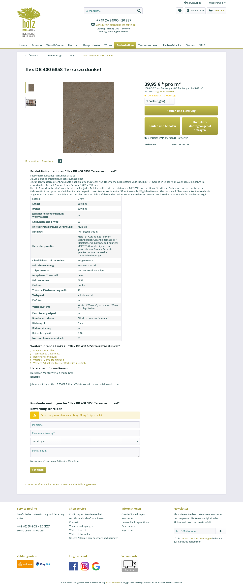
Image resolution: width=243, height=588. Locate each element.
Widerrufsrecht (77, 530)
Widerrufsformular (79, 534)
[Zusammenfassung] (85, 433)
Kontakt (73, 522)
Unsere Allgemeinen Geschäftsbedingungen (93, 538)
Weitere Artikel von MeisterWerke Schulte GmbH (58, 363)
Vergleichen (153, 137)
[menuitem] (113, 20)
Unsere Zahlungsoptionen (136, 522)
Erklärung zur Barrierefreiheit (85, 514)
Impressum (128, 530)
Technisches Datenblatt (45, 353)
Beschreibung (33, 161)
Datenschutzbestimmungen (196, 538)
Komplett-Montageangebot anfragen (199, 126)
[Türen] (108, 45)
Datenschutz (128, 526)
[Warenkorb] (216, 10)
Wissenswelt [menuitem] (216, 2)
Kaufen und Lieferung (181, 111)
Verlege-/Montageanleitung (47, 359)
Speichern (38, 469)
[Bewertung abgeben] (85, 441)
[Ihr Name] (85, 424)
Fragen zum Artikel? (42, 350)
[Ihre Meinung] (85, 452)
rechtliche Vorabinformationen (86, 518)
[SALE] (202, 45)
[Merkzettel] (179, 10)
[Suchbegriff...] (113, 10)
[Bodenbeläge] (125, 45)
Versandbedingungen (81, 526)
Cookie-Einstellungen (133, 514)
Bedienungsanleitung (43, 356)
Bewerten (181, 137)
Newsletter (128, 518)
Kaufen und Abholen (162, 126)
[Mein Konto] (195, 10)
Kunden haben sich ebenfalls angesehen (73, 484)
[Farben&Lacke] (172, 45)
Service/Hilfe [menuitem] (193, 2)
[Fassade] (36, 45)
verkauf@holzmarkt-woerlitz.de (116, 25)
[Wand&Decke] (55, 45)
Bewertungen (51, 161)
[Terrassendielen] (148, 45)
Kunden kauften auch (37, 484)
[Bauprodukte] (91, 45)
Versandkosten (113, 582)
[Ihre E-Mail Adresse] (194, 531)
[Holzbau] (73, 45)
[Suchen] (139, 10)
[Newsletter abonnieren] (220, 531)
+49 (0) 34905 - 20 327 (33, 526)
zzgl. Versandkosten (165, 91)
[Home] (23, 45)
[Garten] (190, 45)
